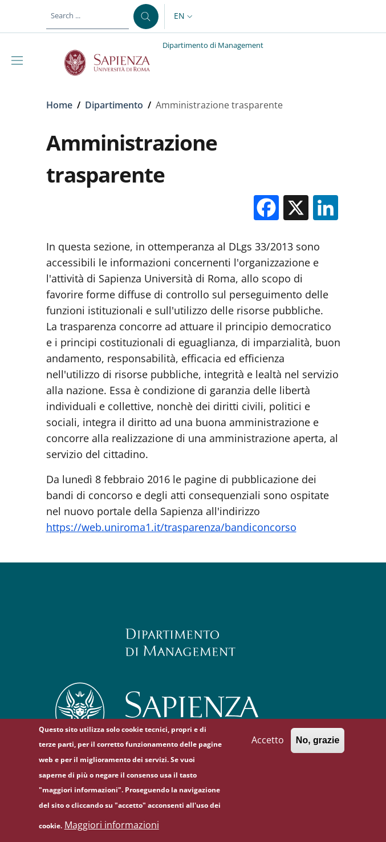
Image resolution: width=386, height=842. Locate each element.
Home (59, 105)
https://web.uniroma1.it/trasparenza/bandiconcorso (171, 527)
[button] (184, 16)
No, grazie (317, 744)
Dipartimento (114, 105)
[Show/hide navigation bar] (19, 60)
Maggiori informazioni (111, 829)
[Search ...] (146, 16)
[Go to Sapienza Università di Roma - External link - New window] (113, 62)
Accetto (267, 744)
